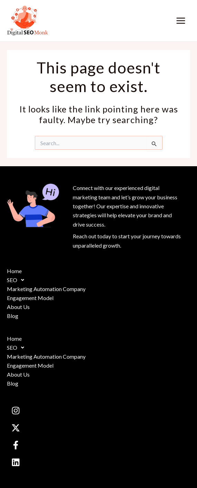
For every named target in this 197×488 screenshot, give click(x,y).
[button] (98, 280)
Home (14, 271)
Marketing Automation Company (46, 289)
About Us (18, 306)
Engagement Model (30, 298)
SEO (17, 280)
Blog (12, 315)
